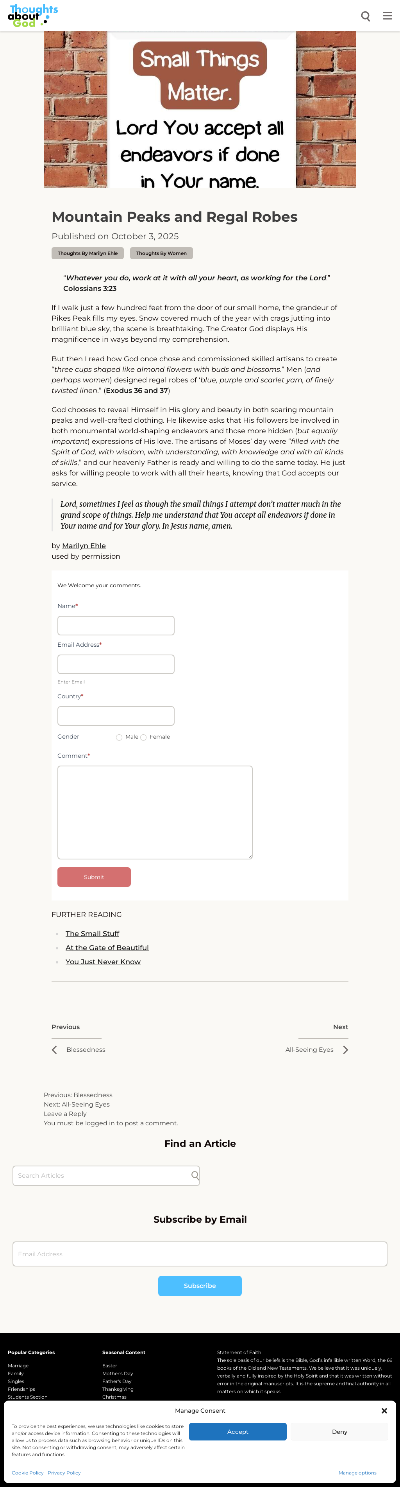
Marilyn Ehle (84, 546)
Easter (109, 1366)
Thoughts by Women (161, 253)
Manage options (358, 1473)
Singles (16, 1381)
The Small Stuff (92, 933)
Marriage (18, 1366)
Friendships (21, 1389)
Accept (237, 1431)
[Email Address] (200, 1253)
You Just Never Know (103, 962)
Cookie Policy (28, 1473)
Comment (73, 755)
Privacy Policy (64, 1473)
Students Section (28, 1397)
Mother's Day (117, 1373)
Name (67, 606)
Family (16, 1373)
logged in (100, 1123)
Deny (339, 1431)
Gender (68, 736)
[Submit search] (195, 1175)
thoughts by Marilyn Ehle (88, 253)
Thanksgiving (118, 1389)
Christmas (114, 1397)
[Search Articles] (102, 1175)
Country (70, 696)
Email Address (79, 644)
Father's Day (117, 1381)
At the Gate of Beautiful (107, 948)
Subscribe (200, 1286)
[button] (384, 1411)
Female (155, 736)
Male (127, 736)
